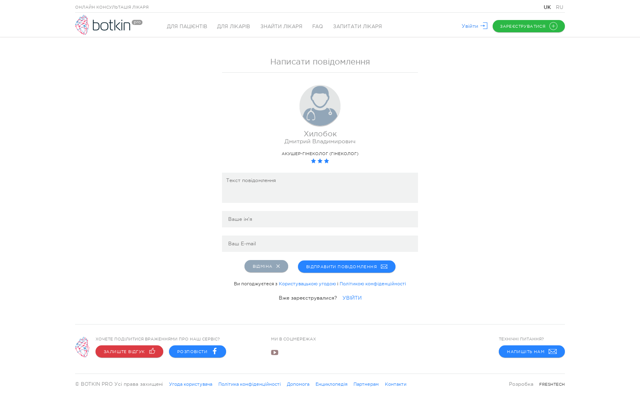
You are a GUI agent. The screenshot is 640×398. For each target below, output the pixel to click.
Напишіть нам (532, 351)
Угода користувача (190, 384)
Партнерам (366, 384)
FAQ (318, 26)
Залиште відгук (129, 351)
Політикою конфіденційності (373, 282)
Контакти (396, 384)
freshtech (552, 384)
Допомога (298, 384)
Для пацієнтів (187, 26)
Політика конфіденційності (249, 384)
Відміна (266, 266)
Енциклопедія (331, 384)
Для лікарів (234, 26)
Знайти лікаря (282, 26)
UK (548, 7)
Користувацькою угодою (307, 282)
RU (559, 7)
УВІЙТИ (352, 297)
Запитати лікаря (358, 26)
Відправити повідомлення (347, 266)
